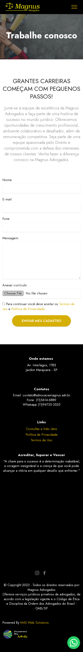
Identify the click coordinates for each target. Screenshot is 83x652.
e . (38, 306)
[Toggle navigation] (74, 7)
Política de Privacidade (28, 308)
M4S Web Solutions (34, 622)
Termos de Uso (41, 440)
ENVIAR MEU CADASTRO (41, 320)
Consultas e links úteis (41, 428)
